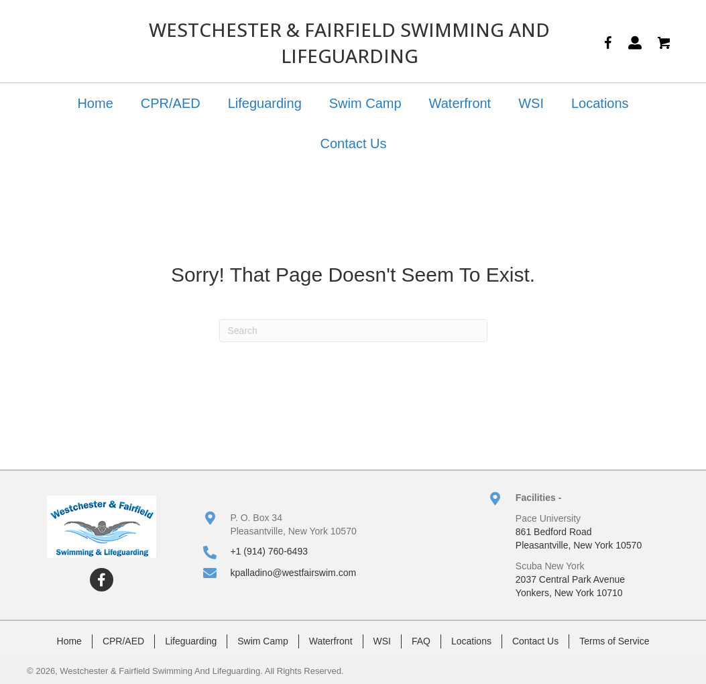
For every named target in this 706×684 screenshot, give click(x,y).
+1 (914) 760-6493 (269, 551)
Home (95, 103)
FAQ (421, 641)
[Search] (353, 330)
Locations (600, 103)
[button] (101, 579)
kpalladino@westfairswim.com (293, 572)
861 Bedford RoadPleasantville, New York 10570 (579, 538)
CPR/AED (170, 103)
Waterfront (460, 103)
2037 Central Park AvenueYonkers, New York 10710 (570, 586)
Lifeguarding (265, 103)
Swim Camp (365, 103)
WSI (531, 103)
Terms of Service (614, 641)
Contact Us (353, 143)
